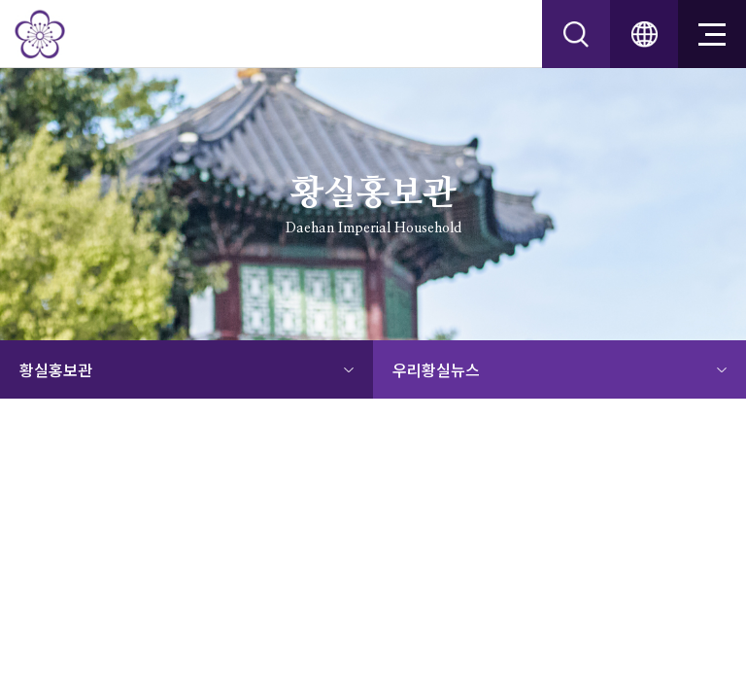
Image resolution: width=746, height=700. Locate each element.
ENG (644, 34)
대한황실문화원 (40, 34)
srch (576, 34)
